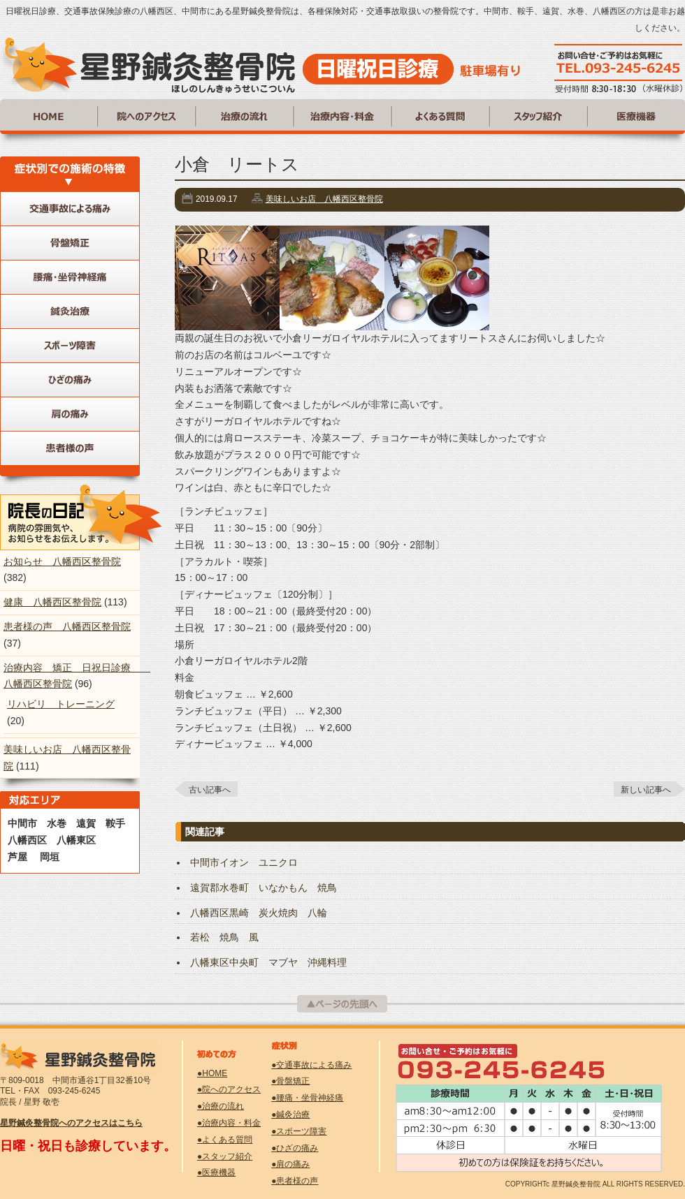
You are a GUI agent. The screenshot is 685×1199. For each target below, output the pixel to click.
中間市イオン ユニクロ (244, 862)
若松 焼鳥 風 (224, 937)
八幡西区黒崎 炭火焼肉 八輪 (258, 912)
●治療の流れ (220, 1106)
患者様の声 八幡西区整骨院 (67, 626)
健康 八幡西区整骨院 (52, 602)
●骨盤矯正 (290, 1081)
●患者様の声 (294, 1181)
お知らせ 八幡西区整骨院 (62, 561)
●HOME (212, 1073)
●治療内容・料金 (229, 1123)
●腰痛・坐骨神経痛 (307, 1098)
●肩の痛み (290, 1164)
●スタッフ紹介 (224, 1156)
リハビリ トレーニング (61, 703)
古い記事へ (210, 790)
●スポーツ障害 (298, 1131)
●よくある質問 (224, 1140)
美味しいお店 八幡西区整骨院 (324, 199)
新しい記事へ (646, 790)
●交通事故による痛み (311, 1065)
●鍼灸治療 (290, 1114)
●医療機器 (216, 1172)
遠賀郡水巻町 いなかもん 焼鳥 (263, 887)
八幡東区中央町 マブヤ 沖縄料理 (268, 962)
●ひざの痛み (294, 1148)
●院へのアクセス (229, 1089)
